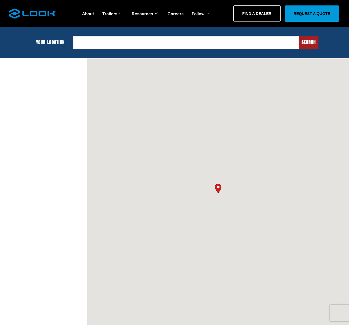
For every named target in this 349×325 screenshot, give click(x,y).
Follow (200, 13)
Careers (175, 13)
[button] (218, 187)
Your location (52, 42)
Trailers (112, 13)
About (88, 13)
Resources (145, 13)
